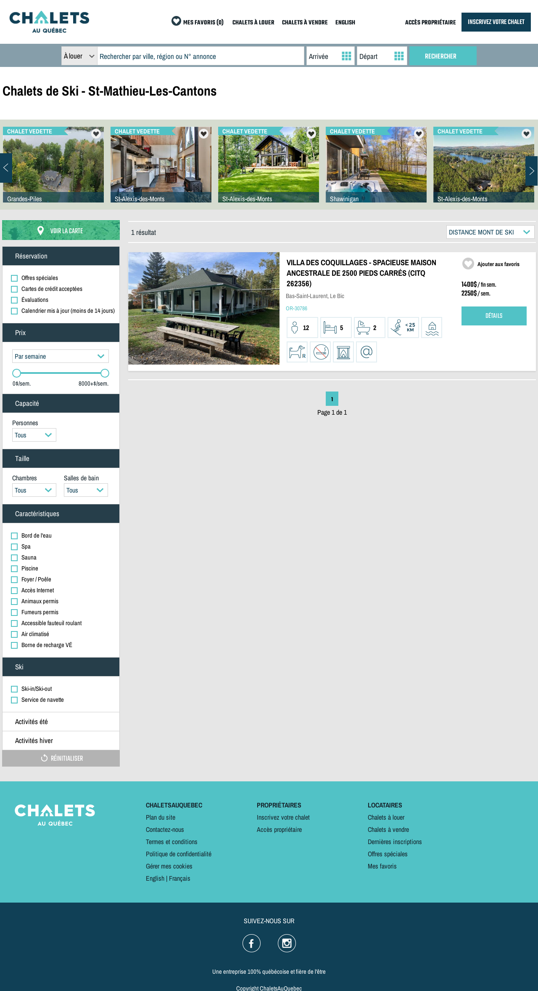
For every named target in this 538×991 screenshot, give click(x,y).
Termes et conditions (172, 841)
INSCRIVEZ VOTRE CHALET (496, 22)
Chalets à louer (386, 817)
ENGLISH (345, 23)
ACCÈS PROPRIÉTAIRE (430, 23)
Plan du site (160, 817)
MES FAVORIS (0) (203, 23)
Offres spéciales (388, 853)
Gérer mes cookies (169, 866)
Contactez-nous (165, 829)
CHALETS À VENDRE (305, 23)
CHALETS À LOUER (253, 23)
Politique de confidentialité (178, 853)
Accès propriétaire (279, 829)
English (155, 878)
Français (179, 878)
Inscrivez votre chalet (283, 817)
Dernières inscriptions (395, 841)
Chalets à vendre (388, 829)
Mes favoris (382, 866)
